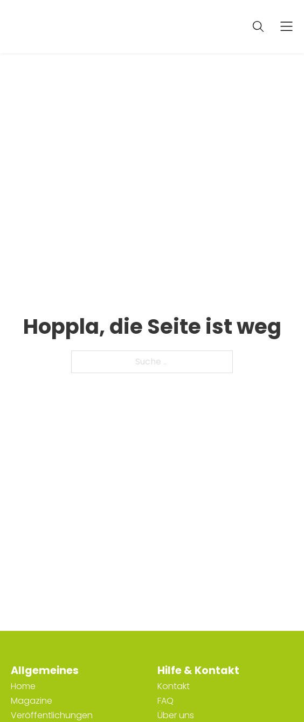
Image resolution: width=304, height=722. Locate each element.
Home (23, 686)
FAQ (165, 701)
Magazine (31, 701)
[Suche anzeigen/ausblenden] (258, 26)
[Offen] (286, 26)
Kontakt (173, 686)
